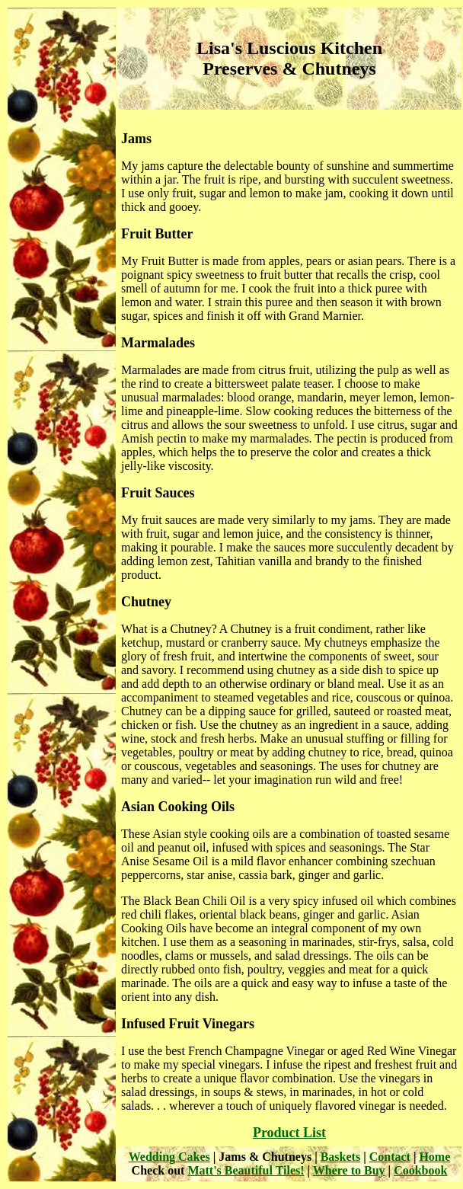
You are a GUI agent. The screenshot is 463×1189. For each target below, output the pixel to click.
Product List (289, 1132)
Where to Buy (349, 1170)
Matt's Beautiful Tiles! (245, 1170)
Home (434, 1156)
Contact (389, 1156)
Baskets (340, 1156)
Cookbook (420, 1170)
